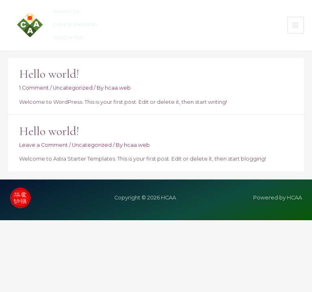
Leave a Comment (43, 145)
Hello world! (49, 74)
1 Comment (34, 88)
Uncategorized (73, 88)
